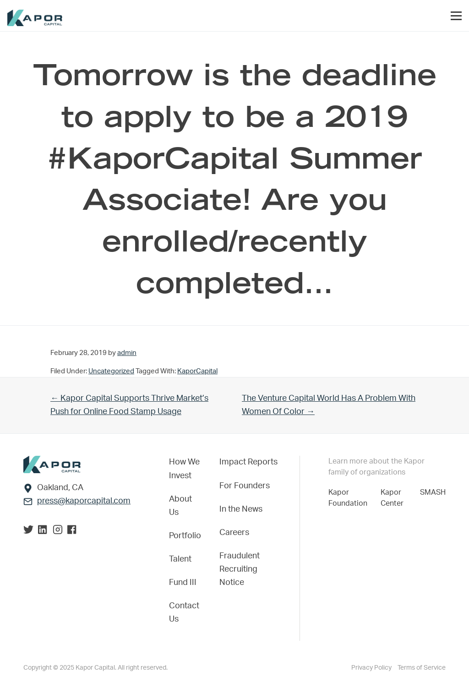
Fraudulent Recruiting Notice (239, 569)
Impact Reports (248, 462)
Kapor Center (394, 498)
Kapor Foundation (349, 498)
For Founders (244, 486)
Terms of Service (422, 668)
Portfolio (185, 536)
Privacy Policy (372, 668)
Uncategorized (111, 371)
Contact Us (184, 612)
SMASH (433, 492)
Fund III (182, 583)
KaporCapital (197, 371)
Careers (234, 533)
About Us (180, 506)
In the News (240, 509)
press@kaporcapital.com (84, 501)
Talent (180, 559)
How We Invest (184, 469)
